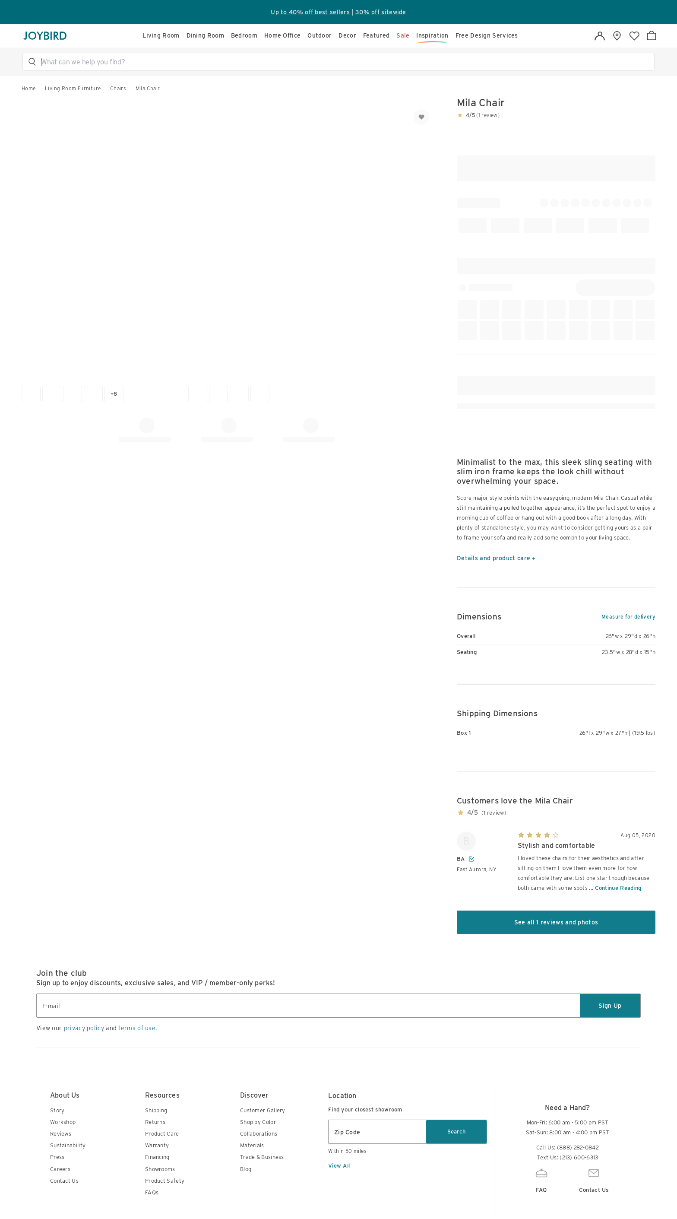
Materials (252, 1145)
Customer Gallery (262, 1110)
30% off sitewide (380, 12)
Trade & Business (262, 1157)
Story (57, 1110)
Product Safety (164, 1181)
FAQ (541, 1179)
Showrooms (160, 1169)
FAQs (151, 1192)
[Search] (342, 61)
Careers (60, 1169)
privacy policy (84, 1028)
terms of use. (137, 1028)
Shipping (156, 1110)
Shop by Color (258, 1122)
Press (57, 1157)
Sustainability (67, 1145)
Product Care (162, 1133)
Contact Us (64, 1181)
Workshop (63, 1122)
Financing (157, 1157)
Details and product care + (496, 558)
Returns (155, 1122)
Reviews (60, 1133)
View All (339, 1165)
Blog (245, 1169)
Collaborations (258, 1133)
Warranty (157, 1145)
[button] (342, 61)
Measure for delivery (628, 616)
